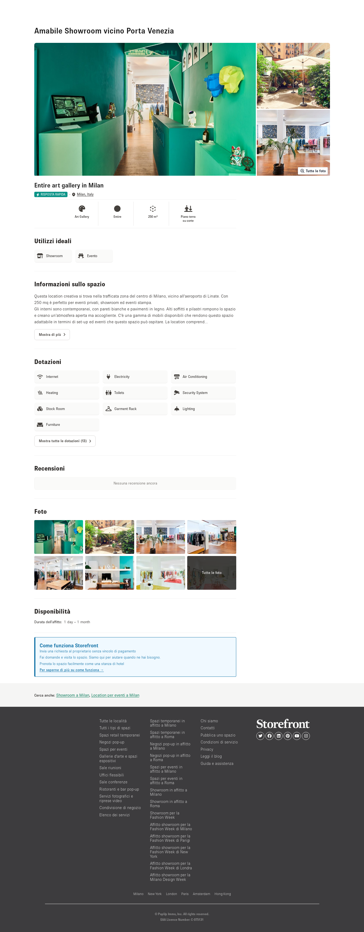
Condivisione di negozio (120, 807)
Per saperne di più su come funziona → (72, 670)
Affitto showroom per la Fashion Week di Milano (171, 826)
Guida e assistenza (217, 763)
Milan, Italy (85, 194)
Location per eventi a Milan (115, 695)
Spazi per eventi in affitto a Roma (166, 780)
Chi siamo (209, 721)
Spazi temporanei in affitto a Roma (167, 734)
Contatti (208, 728)
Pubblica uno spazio (218, 735)
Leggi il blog (211, 756)
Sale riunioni (110, 767)
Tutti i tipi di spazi (114, 728)
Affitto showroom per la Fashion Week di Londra (171, 865)
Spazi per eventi (113, 749)
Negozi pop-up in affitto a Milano (170, 746)
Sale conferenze (113, 782)
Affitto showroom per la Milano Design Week (170, 877)
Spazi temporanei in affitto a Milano (167, 723)
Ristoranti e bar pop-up (119, 789)
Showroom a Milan (72, 695)
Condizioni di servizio (219, 742)
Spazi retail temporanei (119, 735)
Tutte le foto (313, 170)
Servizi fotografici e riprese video (116, 798)
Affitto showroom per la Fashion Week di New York (170, 852)
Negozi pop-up (111, 742)
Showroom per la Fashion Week (164, 815)
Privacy (207, 749)
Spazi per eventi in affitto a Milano (166, 769)
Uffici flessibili (111, 775)
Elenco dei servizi (114, 815)
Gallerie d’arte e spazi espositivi (118, 758)
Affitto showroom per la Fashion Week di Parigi (170, 838)
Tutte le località (113, 721)
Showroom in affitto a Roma (168, 803)
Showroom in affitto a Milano (168, 792)
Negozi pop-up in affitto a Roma (170, 757)
